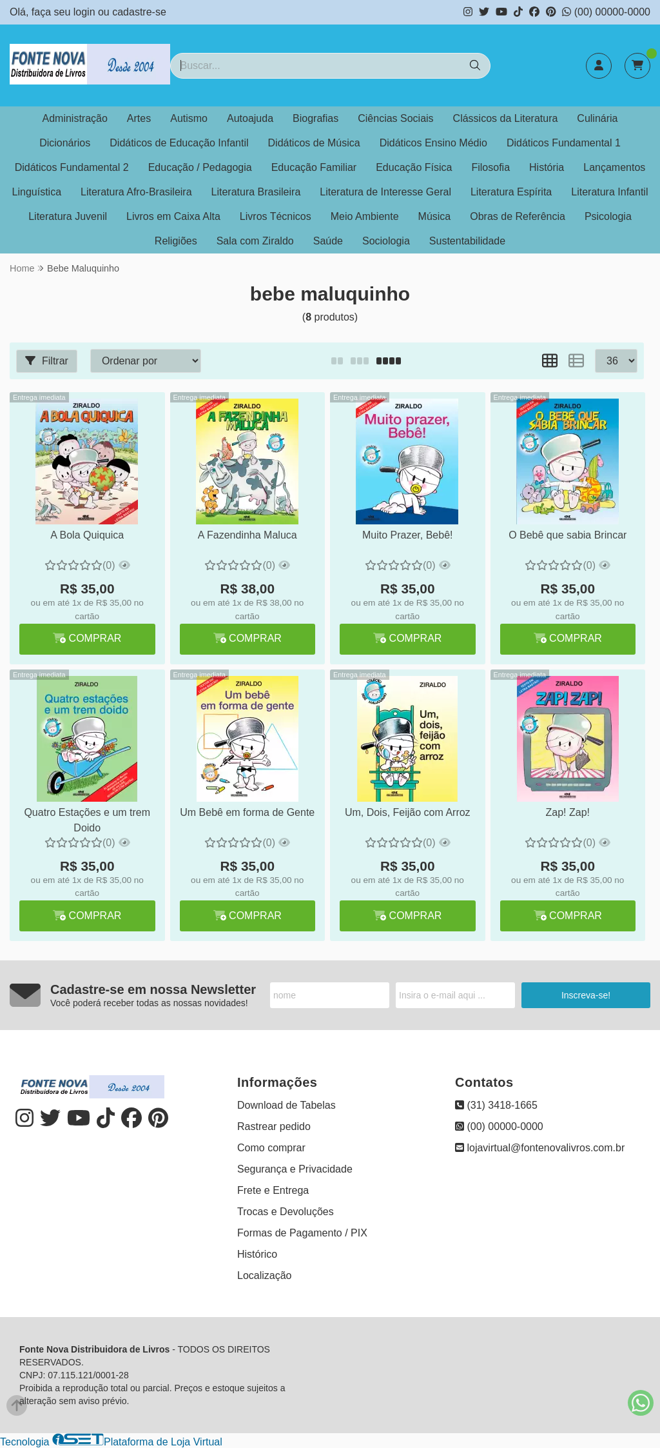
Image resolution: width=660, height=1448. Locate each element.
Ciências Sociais (395, 118)
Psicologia (608, 216)
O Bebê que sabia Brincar (567, 535)
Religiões (176, 240)
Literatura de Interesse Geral (385, 191)
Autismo (189, 118)
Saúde (328, 240)
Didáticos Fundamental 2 (72, 167)
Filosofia (490, 167)
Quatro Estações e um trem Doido (87, 820)
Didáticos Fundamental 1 (564, 142)
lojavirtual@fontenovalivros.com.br (540, 1147)
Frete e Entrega (273, 1190)
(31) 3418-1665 (496, 1105)
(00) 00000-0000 (606, 11)
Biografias (315, 118)
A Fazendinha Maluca (247, 535)
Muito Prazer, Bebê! (407, 535)
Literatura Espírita (511, 191)
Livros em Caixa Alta (173, 216)
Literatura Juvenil (67, 216)
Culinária (597, 118)
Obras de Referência (517, 216)
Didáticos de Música (314, 142)
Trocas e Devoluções (285, 1211)
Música (434, 216)
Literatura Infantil (609, 191)
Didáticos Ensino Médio (433, 142)
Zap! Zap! (568, 812)
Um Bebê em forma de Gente (247, 812)
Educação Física (414, 167)
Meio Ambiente (365, 216)
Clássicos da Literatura (505, 118)
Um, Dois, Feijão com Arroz (408, 812)
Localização (264, 1275)
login (85, 11)
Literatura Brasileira (256, 191)
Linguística (37, 191)
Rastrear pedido (274, 1126)
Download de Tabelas (286, 1105)
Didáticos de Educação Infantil (179, 142)
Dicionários (64, 142)
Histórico (257, 1254)
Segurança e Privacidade (295, 1169)
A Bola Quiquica (87, 535)
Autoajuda (250, 118)
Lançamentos (614, 167)
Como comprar (271, 1147)
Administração (74, 118)
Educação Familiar (314, 167)
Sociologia (386, 240)
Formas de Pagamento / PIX (302, 1232)
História (546, 167)
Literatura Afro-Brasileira (136, 191)
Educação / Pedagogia (200, 167)
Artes (139, 118)
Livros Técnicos (275, 216)
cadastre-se (139, 11)
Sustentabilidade (467, 240)
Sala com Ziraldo (255, 240)
